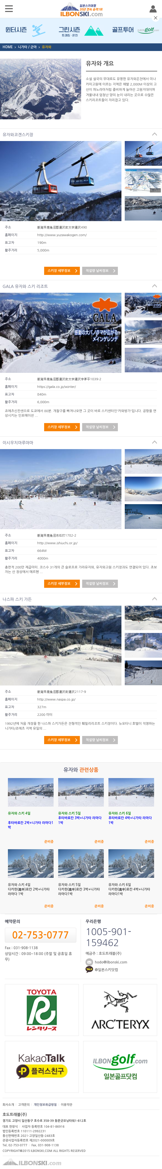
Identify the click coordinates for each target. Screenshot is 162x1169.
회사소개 (8, 1104)
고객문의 (24, 1104)
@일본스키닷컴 (106, 970)
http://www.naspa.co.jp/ (56, 699)
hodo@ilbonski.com (111, 962)
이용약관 (66, 1104)
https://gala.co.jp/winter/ (56, 386)
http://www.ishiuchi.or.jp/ (57, 543)
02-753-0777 (40, 935)
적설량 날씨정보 (97, 270)
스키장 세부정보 (59, 270)
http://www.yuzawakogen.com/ (62, 235)
